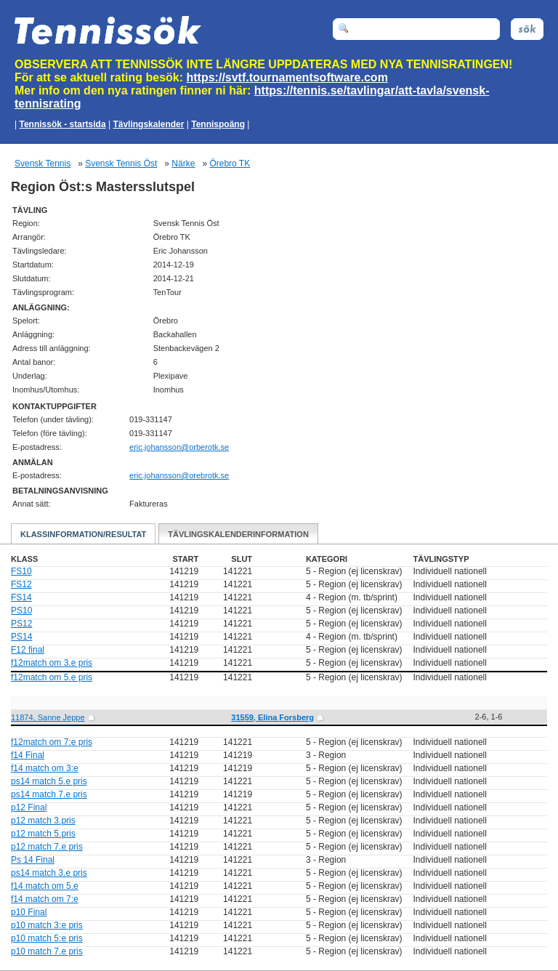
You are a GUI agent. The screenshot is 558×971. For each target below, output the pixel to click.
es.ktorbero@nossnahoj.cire (179, 475)
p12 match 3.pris (43, 820)
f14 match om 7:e (44, 899)
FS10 (21, 571)
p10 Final (28, 912)
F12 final (27, 650)
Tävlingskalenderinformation (238, 534)
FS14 (21, 597)
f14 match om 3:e (44, 768)
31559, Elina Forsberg (272, 717)
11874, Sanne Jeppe (48, 717)
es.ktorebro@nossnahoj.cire (179, 447)
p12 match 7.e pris (47, 847)
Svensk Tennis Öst (121, 163)
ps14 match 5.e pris (49, 781)
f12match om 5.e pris (51, 677)
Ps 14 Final (32, 860)
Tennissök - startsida (62, 124)
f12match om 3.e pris (51, 663)
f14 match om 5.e (44, 886)
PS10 (21, 610)
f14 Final (27, 755)
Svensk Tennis (42, 163)
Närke (183, 163)
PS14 (21, 637)
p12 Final (28, 807)
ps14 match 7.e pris (49, 794)
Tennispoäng (218, 124)
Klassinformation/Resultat (83, 534)
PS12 (21, 624)
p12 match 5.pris (43, 834)
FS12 (21, 584)
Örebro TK (229, 163)
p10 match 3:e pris (47, 925)
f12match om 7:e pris (51, 742)
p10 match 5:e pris (47, 938)
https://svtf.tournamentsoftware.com (287, 77)
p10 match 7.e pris (47, 951)
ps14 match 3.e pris (49, 873)
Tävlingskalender (148, 124)
